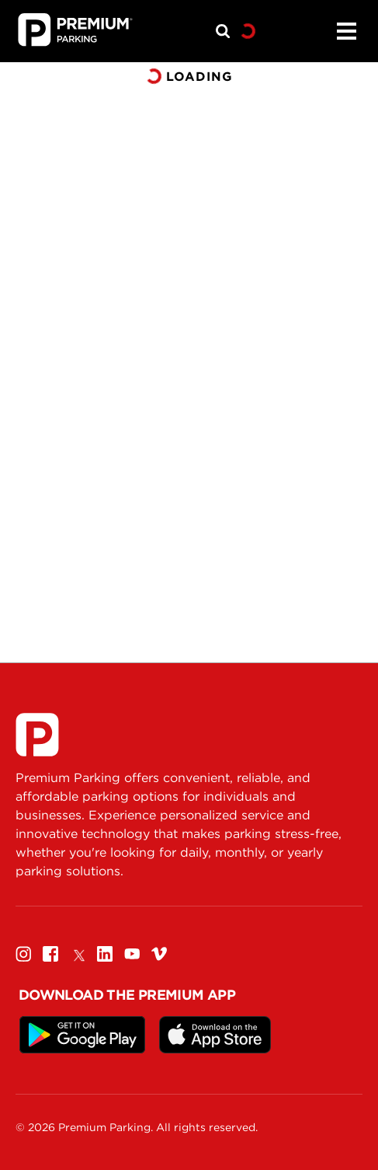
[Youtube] (132, 953)
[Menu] (346, 31)
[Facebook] (50, 953)
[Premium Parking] (37, 734)
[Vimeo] (159, 953)
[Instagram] (23, 953)
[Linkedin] (105, 953)
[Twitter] (77, 953)
